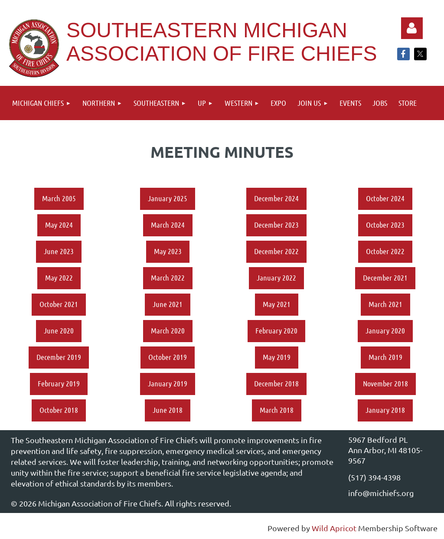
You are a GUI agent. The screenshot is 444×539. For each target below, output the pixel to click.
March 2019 (385, 357)
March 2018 (277, 410)
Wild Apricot (334, 527)
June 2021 (168, 304)
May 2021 (277, 304)
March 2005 (59, 198)
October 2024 (385, 198)
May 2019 (277, 357)
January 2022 (276, 277)
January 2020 (385, 330)
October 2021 (58, 304)
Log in (412, 28)
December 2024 (276, 198)
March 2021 (385, 304)
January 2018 (385, 410)
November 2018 (385, 383)
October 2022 (385, 251)
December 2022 (276, 251)
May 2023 (168, 251)
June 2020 (59, 330)
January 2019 (167, 383)
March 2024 (168, 224)
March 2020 (168, 330)
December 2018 (276, 383)
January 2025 (167, 198)
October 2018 (58, 410)
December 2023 (276, 224)
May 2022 (59, 277)
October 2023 (385, 224)
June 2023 (59, 251)
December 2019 (58, 357)
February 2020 (276, 330)
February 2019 (59, 383)
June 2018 (168, 410)
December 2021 (385, 277)
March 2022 (168, 277)
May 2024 (59, 224)
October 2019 (167, 357)
